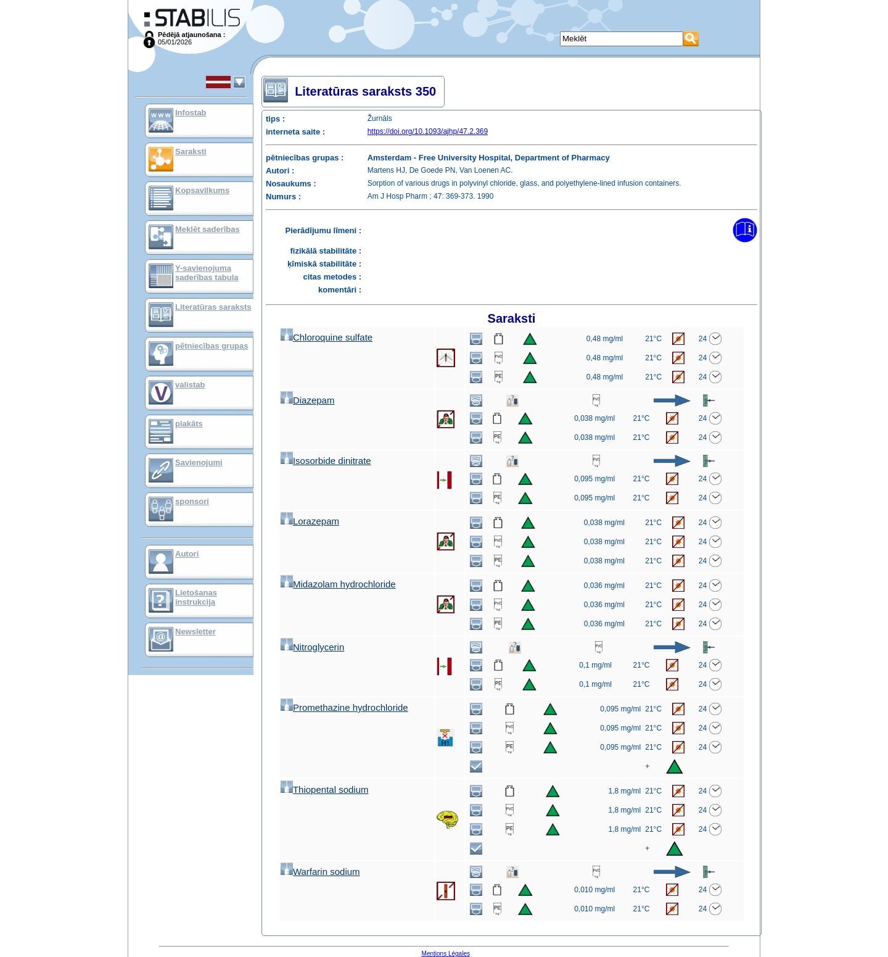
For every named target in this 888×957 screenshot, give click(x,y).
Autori (187, 553)
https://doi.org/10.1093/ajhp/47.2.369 (428, 131)
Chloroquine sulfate (326, 337)
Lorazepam (310, 521)
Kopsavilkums (202, 190)
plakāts (189, 423)
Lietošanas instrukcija (196, 597)
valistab (190, 384)
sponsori (192, 501)
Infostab (191, 112)
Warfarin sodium (320, 871)
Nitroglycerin (312, 647)
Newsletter (195, 631)
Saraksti (191, 151)
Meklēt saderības (207, 229)
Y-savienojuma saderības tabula (207, 272)
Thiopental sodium (325, 789)
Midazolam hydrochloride (338, 584)
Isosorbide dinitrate (326, 460)
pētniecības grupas (211, 345)
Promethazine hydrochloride (344, 707)
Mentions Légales (446, 953)
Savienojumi (199, 462)
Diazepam (308, 400)
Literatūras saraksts (213, 307)
